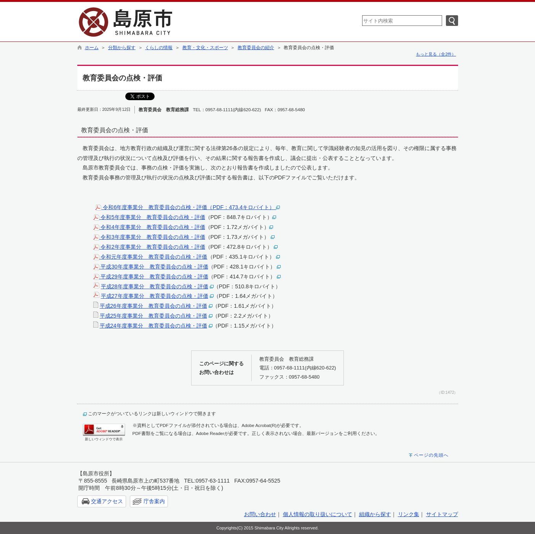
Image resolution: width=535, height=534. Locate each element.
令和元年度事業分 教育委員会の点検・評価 (150, 257)
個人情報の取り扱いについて (317, 514)
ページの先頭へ (431, 455)
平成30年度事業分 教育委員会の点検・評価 (150, 267)
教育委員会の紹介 (256, 47)
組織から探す (375, 514)
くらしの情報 (158, 47)
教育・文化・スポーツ (205, 47)
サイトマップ (442, 514)
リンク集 (408, 514)
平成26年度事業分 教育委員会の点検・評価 (153, 306)
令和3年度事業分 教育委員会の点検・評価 (149, 237)
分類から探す (122, 47)
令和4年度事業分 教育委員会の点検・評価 (149, 227)
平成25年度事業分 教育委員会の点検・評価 (153, 316)
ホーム (92, 47)
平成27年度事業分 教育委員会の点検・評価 (154, 296)
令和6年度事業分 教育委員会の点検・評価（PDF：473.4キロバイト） (187, 207)
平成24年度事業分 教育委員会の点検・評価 (153, 326)
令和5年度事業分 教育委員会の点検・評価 (149, 217)
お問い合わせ (260, 514)
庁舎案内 (154, 501)
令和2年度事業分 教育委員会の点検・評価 (149, 247)
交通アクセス (107, 501)
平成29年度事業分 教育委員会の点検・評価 (150, 276)
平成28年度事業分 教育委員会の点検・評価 (154, 286)
